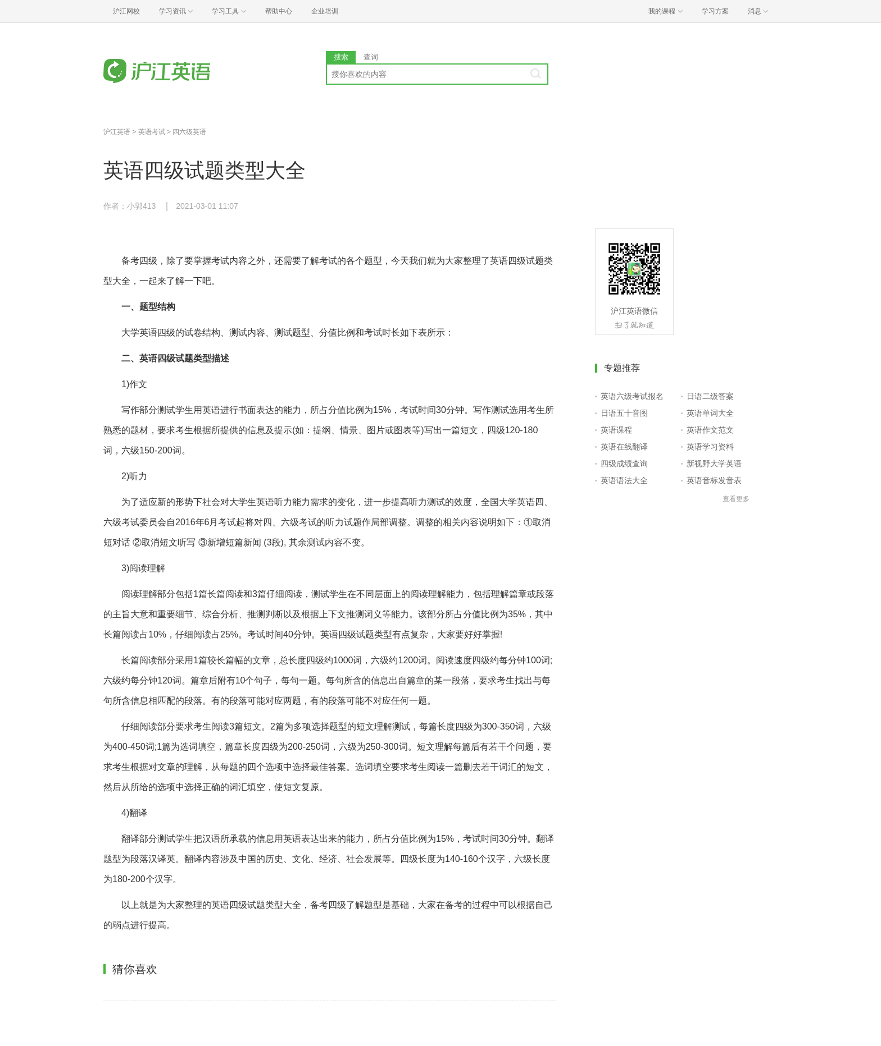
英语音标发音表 (714, 480)
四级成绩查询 (624, 463)
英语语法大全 (624, 480)
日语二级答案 (710, 396)
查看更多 (736, 499)
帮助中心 (278, 11)
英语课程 (616, 429)
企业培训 (324, 11)
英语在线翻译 (624, 446)
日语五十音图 (624, 413)
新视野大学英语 (714, 463)
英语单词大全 (710, 413)
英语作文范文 (710, 429)
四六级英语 (189, 132)
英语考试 (151, 132)
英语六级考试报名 (632, 396)
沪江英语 (116, 132)
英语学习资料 (710, 446)
